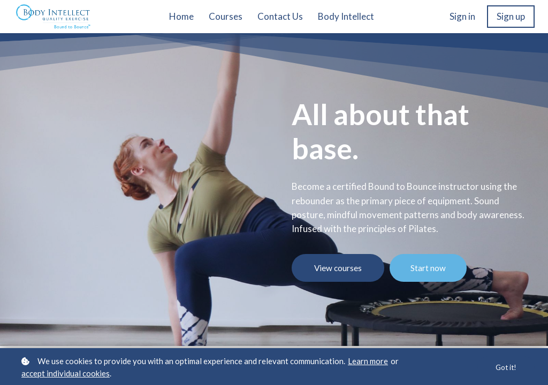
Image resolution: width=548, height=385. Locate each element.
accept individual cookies (65, 373)
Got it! (505, 367)
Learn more (368, 361)
